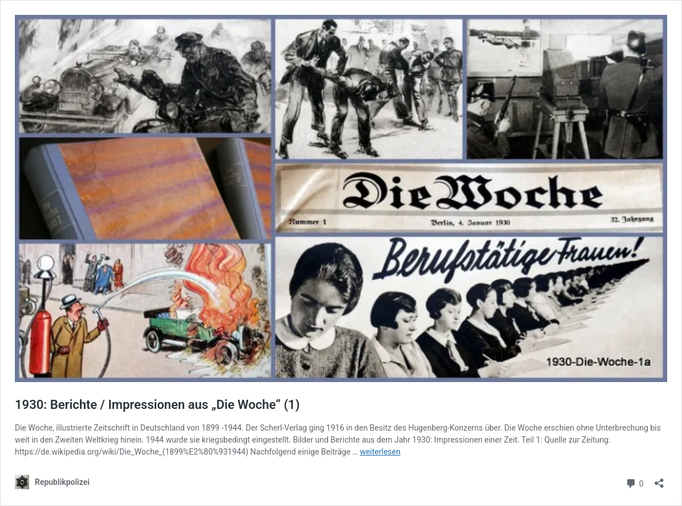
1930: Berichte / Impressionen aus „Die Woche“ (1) (157, 404)
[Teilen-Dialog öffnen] (659, 479)
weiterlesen (380, 451)
